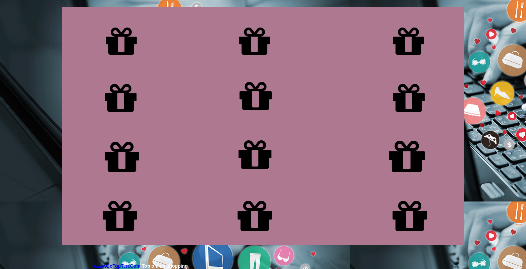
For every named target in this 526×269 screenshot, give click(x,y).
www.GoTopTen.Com (117, 266)
